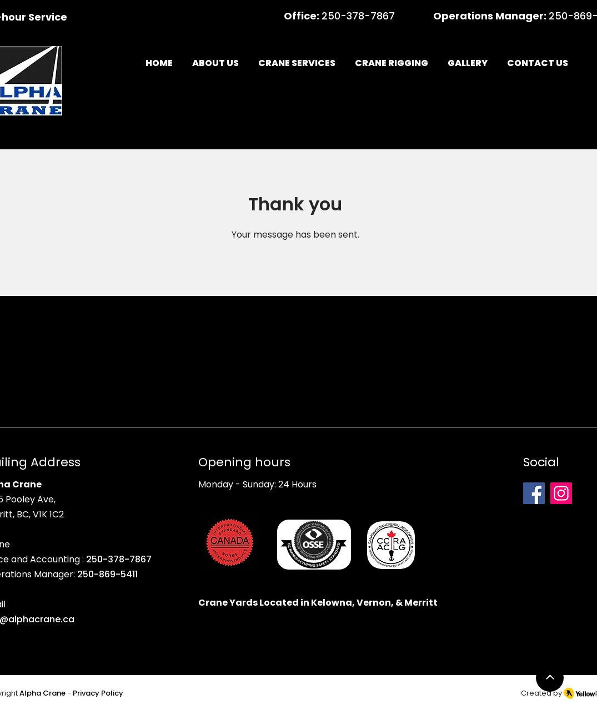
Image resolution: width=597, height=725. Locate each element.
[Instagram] (561, 493)
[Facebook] (534, 493)
